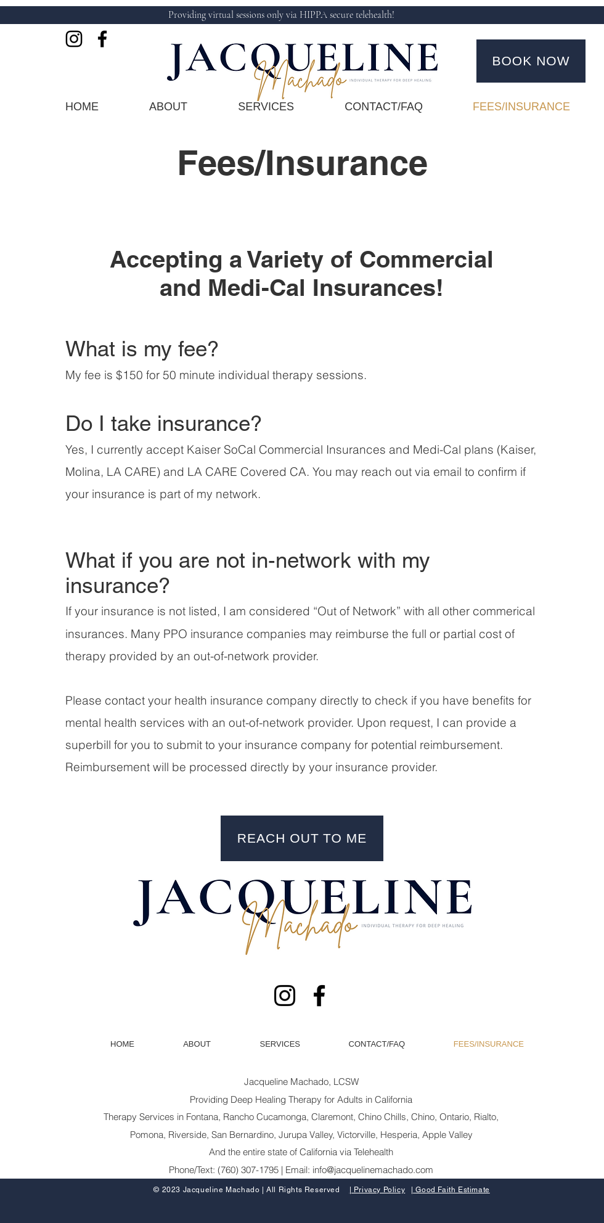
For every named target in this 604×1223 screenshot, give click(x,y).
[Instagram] (74, 39)
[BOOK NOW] (531, 61)
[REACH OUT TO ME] (302, 838)
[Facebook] (102, 39)
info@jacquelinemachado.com (372, 1170)
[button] (250, 106)
